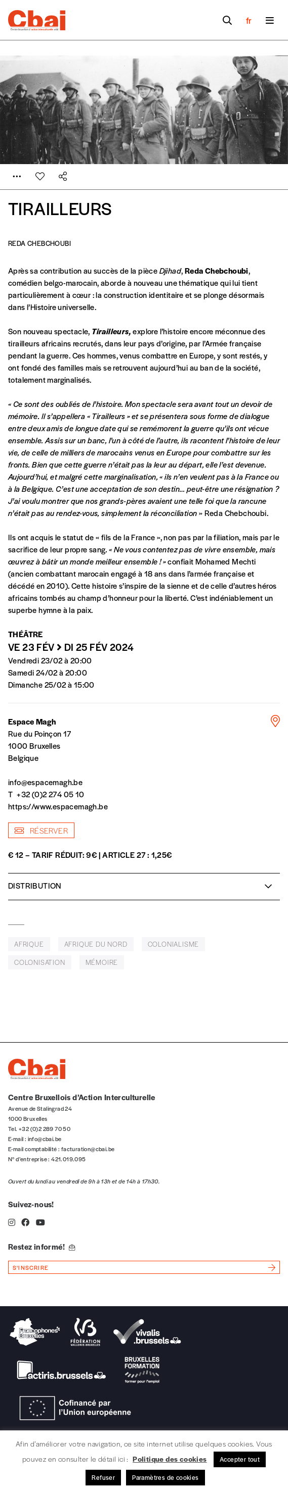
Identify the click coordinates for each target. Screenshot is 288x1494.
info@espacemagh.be (45, 782)
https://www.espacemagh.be (58, 806)
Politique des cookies (170, 1459)
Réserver (41, 830)
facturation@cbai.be (88, 1149)
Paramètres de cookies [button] (165, 1477)
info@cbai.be (45, 1139)
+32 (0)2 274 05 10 (50, 794)
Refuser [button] (103, 1477)
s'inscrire (31, 1267)
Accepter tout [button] (240, 1459)
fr (249, 20)
